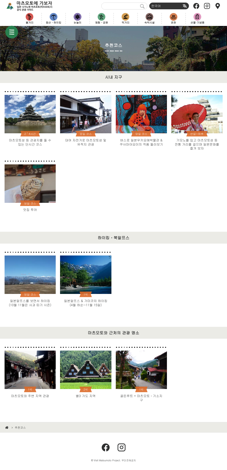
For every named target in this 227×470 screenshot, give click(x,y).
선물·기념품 (197, 22)
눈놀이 (77, 22)
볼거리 (30, 22)
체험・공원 (101, 22)
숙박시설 (149, 22)
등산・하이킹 (53, 22)
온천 (173, 22)
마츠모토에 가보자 (33, 6)
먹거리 (125, 22)
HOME (7, 427)
